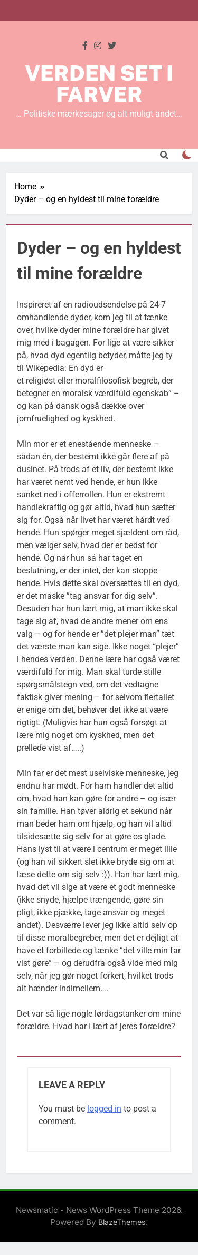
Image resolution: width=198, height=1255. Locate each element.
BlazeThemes (122, 1222)
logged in (104, 1109)
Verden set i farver (99, 84)
